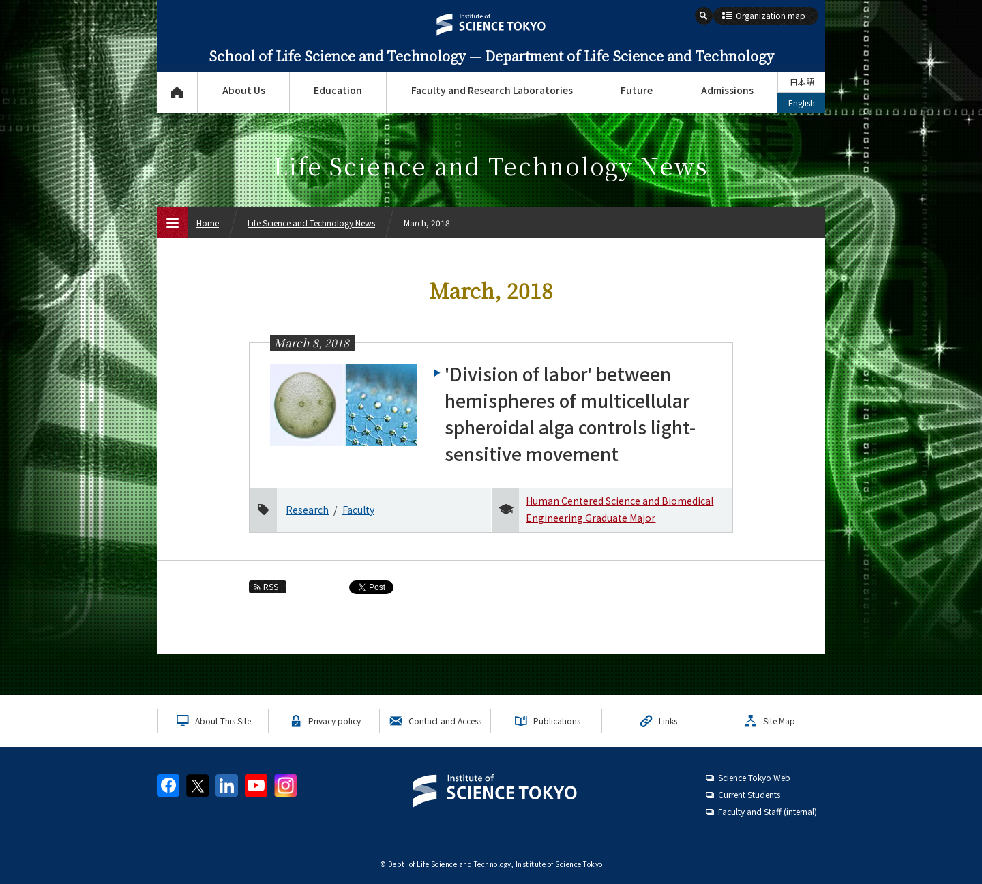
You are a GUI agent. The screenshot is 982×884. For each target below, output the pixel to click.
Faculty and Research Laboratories (492, 90)
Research (307, 509)
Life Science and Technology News (311, 223)
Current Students (749, 794)
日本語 (802, 81)
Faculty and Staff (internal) (767, 811)
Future (637, 90)
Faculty (358, 509)
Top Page (177, 92)
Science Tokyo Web (754, 777)
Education (338, 90)
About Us (243, 90)
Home (207, 223)
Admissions (727, 90)
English (801, 102)
